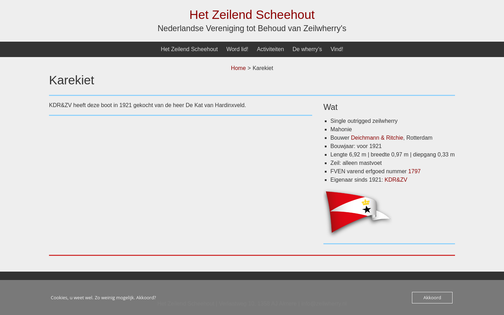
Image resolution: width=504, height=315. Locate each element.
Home (238, 68)
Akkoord (432, 297)
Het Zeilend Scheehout (252, 14)
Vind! (336, 49)
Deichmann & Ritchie (377, 138)
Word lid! (237, 49)
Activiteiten (270, 49)
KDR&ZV (396, 180)
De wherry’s (307, 49)
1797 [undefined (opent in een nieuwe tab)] (414, 171)
